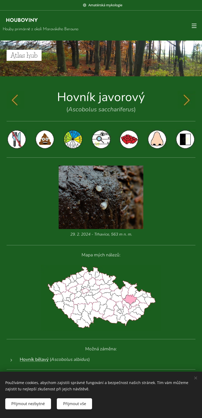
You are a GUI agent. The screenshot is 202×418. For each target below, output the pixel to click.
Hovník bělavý (34, 359)
